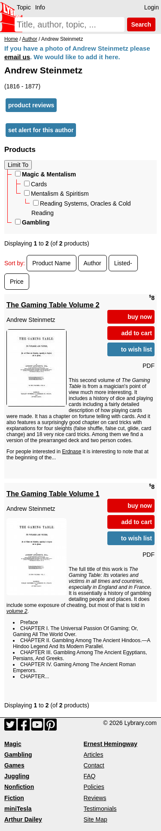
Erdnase (71, 452)
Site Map (95, 819)
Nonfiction (19, 786)
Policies (94, 786)
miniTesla (18, 808)
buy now (140, 316)
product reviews (31, 105)
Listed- (123, 263)
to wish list (136, 349)
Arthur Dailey (23, 819)
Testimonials (100, 808)
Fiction (14, 798)
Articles (93, 754)
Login (151, 7)
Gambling (32, 222)
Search (141, 24)
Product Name (51, 263)
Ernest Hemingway (110, 743)
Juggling (16, 776)
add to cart (136, 333)
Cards (35, 184)
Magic (12, 743)
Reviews (95, 798)
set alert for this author (40, 130)
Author (92, 263)
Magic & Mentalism (45, 174)
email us (17, 57)
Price (17, 281)
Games (14, 765)
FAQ (90, 776)
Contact (94, 765)
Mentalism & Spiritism (56, 193)
